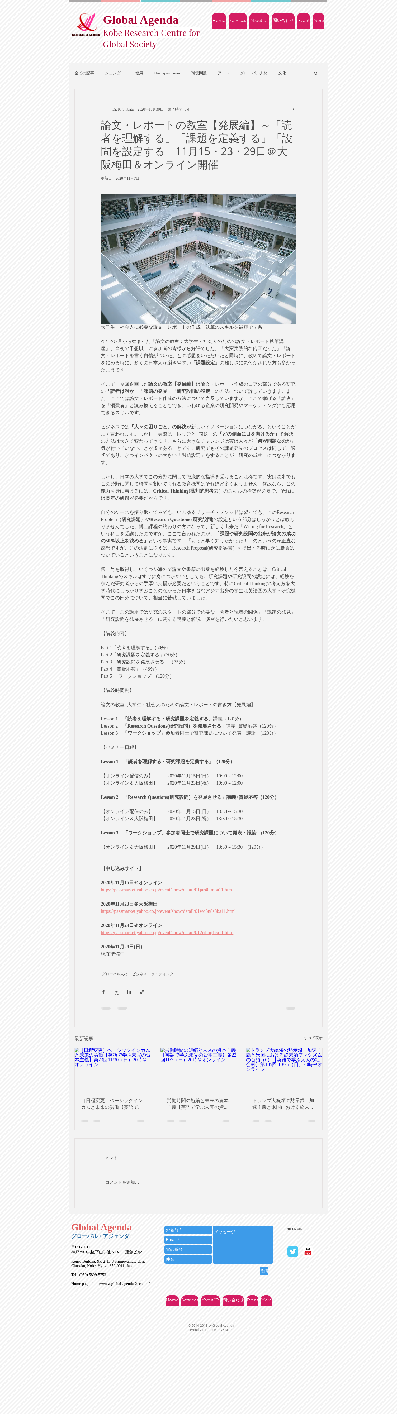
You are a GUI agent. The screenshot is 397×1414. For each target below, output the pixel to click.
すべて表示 (313, 1038)
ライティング (162, 974)
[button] (315, 73)
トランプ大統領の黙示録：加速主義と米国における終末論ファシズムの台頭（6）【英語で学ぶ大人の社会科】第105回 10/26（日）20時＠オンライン (283, 1103)
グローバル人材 (254, 73)
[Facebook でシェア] (103, 992)
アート (223, 73)
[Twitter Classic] (292, 1251)
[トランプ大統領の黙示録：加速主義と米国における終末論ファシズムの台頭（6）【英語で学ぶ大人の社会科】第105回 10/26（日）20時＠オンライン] (284, 1069)
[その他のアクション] (293, 109)
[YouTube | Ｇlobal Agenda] (308, 1251)
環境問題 (199, 73)
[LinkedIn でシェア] (129, 992)
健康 (139, 73)
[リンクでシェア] (142, 992)
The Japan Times (167, 73)
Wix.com (227, 1329)
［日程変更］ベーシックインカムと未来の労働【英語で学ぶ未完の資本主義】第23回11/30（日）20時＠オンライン (112, 1103)
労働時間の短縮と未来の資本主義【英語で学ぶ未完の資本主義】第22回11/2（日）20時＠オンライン (198, 1103)
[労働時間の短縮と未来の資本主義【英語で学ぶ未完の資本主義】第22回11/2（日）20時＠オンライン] (198, 1069)
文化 (282, 73)
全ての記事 (84, 73)
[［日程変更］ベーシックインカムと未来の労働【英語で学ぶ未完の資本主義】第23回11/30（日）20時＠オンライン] (113, 1069)
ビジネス (139, 974)
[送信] (264, 1271)
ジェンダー (115, 73)
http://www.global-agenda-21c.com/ (120, 1284)
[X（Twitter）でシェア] (116, 992)
